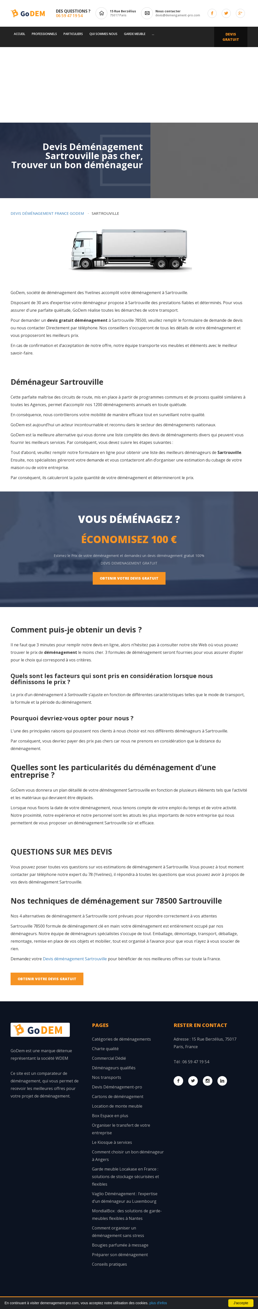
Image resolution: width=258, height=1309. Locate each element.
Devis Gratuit (230, 37)
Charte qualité (105, 1048)
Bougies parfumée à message (120, 1245)
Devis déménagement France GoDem (47, 213)
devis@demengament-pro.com (177, 15)
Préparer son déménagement (120, 1254)
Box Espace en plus (110, 1115)
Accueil (19, 34)
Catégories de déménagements (121, 1039)
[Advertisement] (129, 85)
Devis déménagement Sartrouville (75, 959)
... (153, 34)
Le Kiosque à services (112, 1142)
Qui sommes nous (103, 34)
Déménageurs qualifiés (114, 1068)
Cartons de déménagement (117, 1096)
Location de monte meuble (117, 1106)
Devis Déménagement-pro (117, 1087)
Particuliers (73, 34)
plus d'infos (158, 1303)
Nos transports (106, 1077)
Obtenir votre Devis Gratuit (129, 578)
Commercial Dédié (109, 1058)
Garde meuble (134, 34)
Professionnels (44, 34)
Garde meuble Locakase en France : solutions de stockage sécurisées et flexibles (125, 1176)
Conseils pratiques (109, 1264)
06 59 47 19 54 (69, 15)
